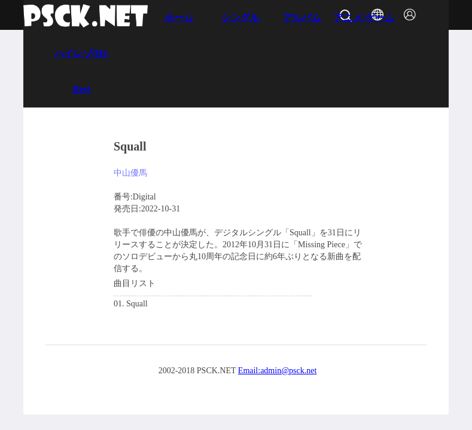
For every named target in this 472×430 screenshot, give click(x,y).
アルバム (302, 18)
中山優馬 (130, 172)
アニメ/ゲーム (364, 18)
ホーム (179, 18)
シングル (240, 18)
